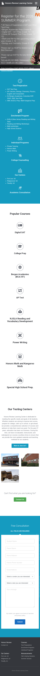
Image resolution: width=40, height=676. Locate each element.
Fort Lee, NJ (5, 656)
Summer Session (26, 658)
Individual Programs (27, 650)
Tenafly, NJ (4, 661)
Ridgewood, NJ (5, 658)
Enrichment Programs (27, 647)
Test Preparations (26, 645)
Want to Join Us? (20, 445)
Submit (20, 622)
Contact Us (20, 499)
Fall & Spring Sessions (28, 656)
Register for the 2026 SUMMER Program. (17, 18)
